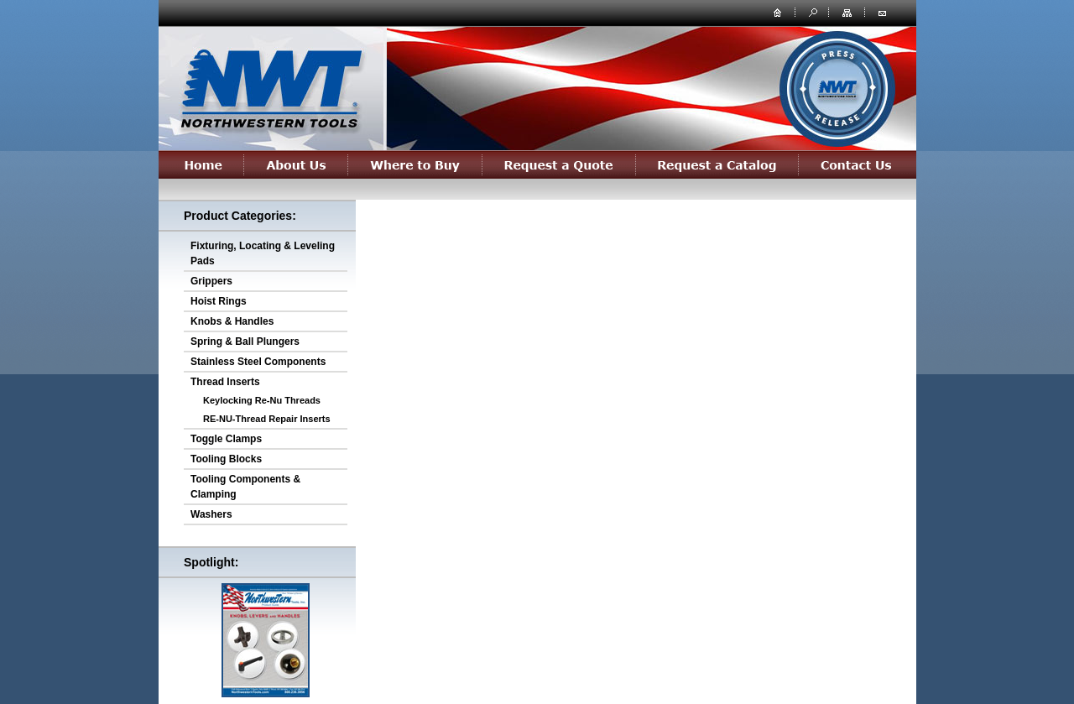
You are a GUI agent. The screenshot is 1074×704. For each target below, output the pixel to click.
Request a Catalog (717, 164)
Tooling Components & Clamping (245, 486)
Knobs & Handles (232, 321)
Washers (211, 514)
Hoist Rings (218, 301)
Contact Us (857, 164)
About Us (296, 164)
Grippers (211, 281)
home (778, 12)
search (811, 12)
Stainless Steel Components (258, 362)
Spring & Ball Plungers (245, 341)
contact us (882, 12)
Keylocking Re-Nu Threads (262, 400)
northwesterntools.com (270, 85)
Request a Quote (559, 164)
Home (201, 164)
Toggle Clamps (226, 439)
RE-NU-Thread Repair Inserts (267, 419)
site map (848, 12)
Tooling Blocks (226, 459)
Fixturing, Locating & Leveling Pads (262, 253)
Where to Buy (415, 164)
